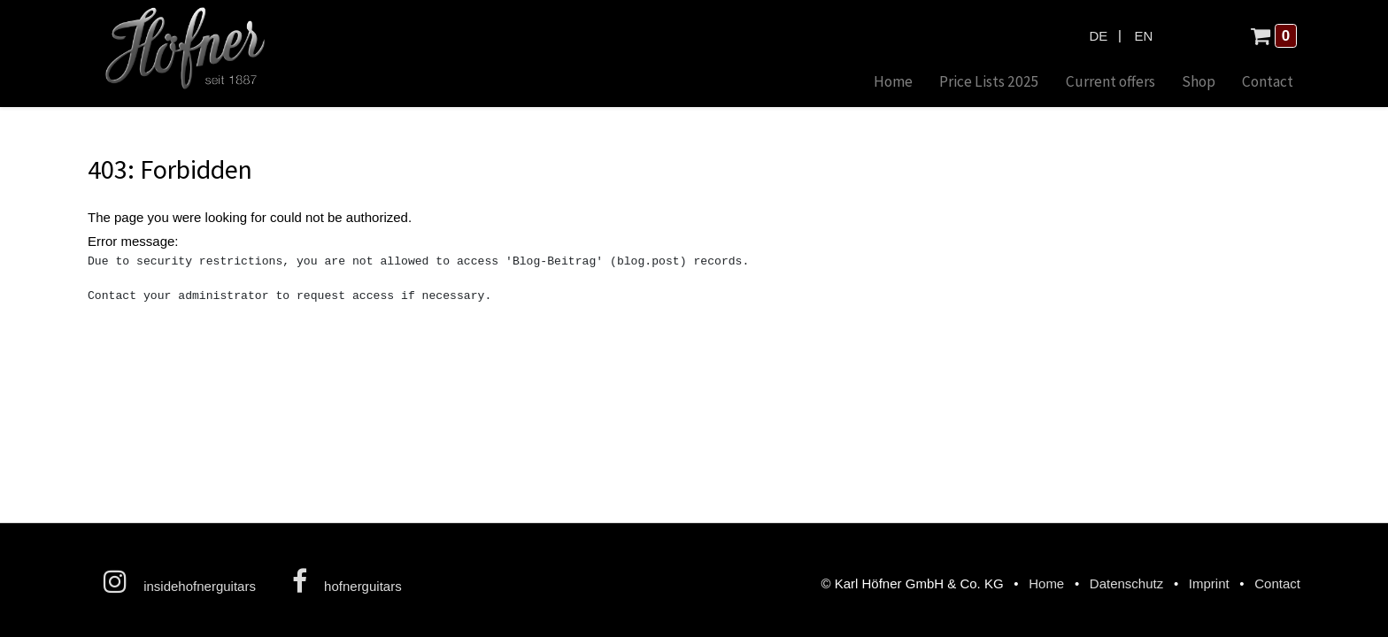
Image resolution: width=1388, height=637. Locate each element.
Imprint (1209, 583)
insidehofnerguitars (180, 581)
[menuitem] (893, 83)
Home (1046, 583)
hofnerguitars (347, 581)
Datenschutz (1126, 583)
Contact (1277, 583)
